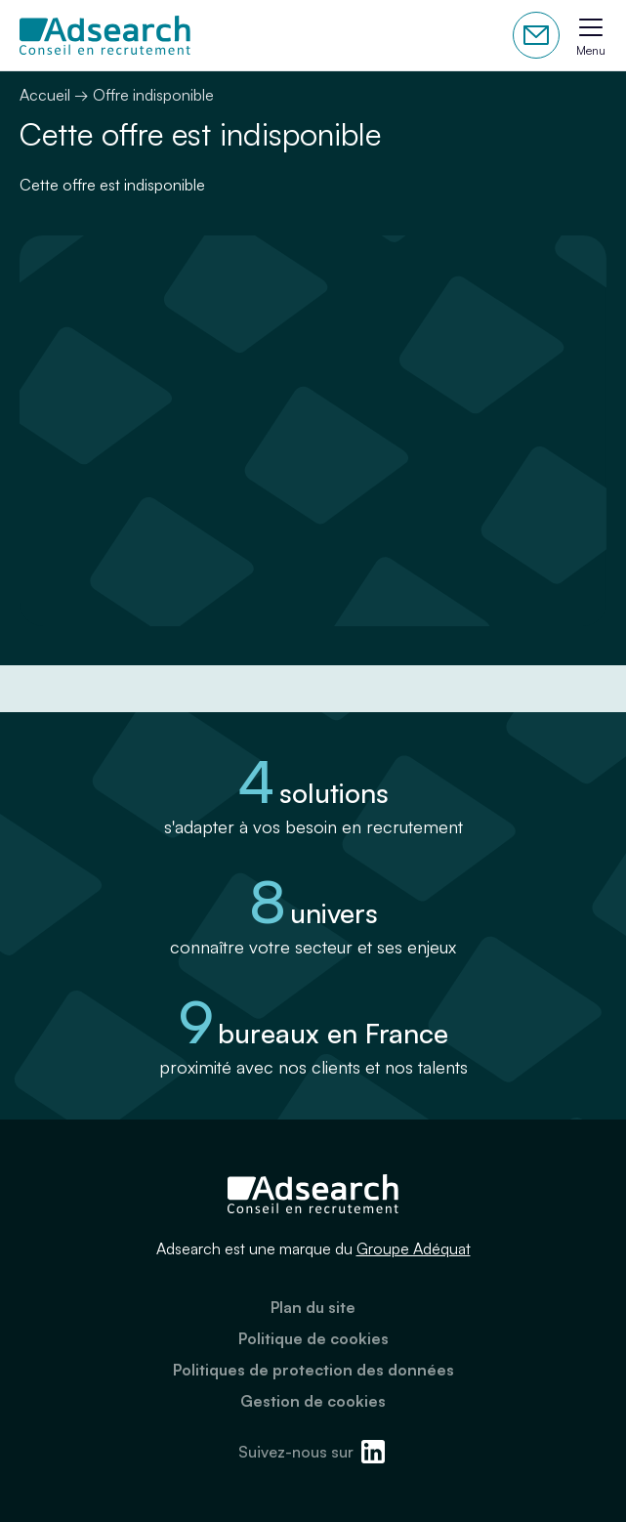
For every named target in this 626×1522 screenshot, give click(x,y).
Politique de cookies (313, 1338)
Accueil (45, 95)
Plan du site (313, 1307)
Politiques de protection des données (313, 1369)
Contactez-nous (536, 35)
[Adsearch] (105, 35)
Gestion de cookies (313, 1401)
